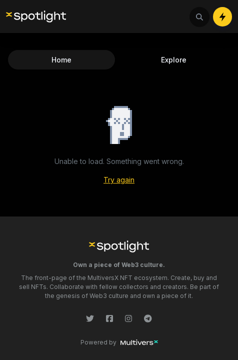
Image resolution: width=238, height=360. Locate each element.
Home (62, 60)
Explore (173, 60)
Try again (119, 180)
